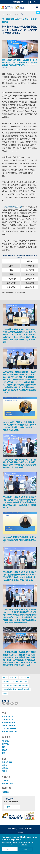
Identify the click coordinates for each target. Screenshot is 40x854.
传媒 (3, 753)
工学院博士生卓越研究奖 (12, 206)
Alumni (5, 693)
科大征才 (5, 768)
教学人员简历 (7, 762)
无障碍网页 (12, 829)
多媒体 (4, 765)
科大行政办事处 (7, 784)
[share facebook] (7, 703)
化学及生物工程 (7, 717)
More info (24, 845)
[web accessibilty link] (30, 816)
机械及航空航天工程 (9, 731)
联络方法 (5, 792)
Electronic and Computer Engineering (15, 685)
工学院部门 (6, 781)
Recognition (14, 677)
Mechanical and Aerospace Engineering (16, 689)
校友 (3, 747)
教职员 (4, 750)
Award (5, 677)
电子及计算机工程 (8, 725)
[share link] (12, 703)
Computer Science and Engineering (15, 681)
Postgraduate (25, 677)
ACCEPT (10, 849)
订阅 (8, 807)
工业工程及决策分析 (9, 728)
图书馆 (4, 771)
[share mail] (3, 703)
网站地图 (28, 829)
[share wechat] (16, 703)
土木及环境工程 (7, 720)
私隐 (21, 829)
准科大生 (5, 741)
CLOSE (25, 849)
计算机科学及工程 (8, 722)
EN (13, 14)
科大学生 (5, 744)
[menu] (37, 7)
